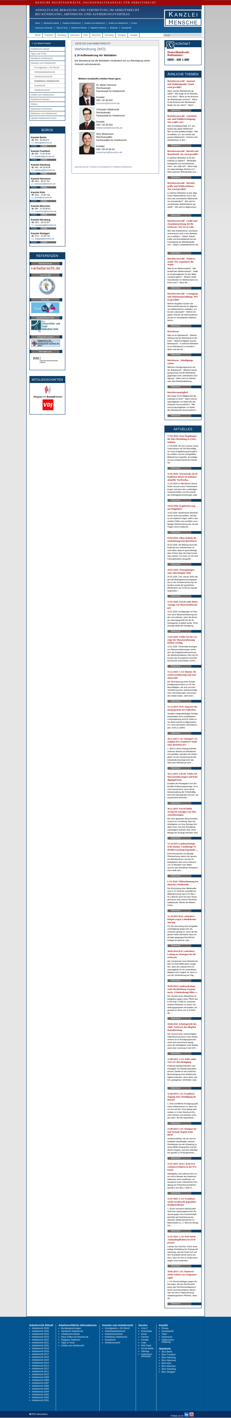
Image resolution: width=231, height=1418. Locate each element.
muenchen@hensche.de (45, 211)
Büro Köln (166, 1363)
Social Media (147, 1348)
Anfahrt (34, 146)
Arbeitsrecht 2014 (40, 1363)
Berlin (38, 35)
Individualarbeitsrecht (44, 72)
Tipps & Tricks (61, 28)
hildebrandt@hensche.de (109, 127)
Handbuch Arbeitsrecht (71, 23)
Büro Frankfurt (169, 1354)
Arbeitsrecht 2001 (40, 1400)
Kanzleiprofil (126, 28)
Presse (134, 23)
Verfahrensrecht (42, 90)
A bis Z (144, 1328)
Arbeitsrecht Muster (79, 28)
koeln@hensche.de (43, 197)
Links (143, 1342)
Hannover (75, 35)
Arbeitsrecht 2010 (40, 1374)
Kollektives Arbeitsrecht (46, 81)
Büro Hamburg (169, 1357)
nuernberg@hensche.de (45, 225)
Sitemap (145, 1351)
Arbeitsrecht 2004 (40, 1391)
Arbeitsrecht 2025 (40, 1331)
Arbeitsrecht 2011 (40, 1371)
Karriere (145, 1337)
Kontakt (145, 1340)
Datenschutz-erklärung (168, 1341)
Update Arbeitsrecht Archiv (43, 118)
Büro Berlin (167, 1351)
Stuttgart (122, 35)
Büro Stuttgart (168, 1372)
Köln (86, 35)
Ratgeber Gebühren (98, 28)
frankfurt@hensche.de (44, 156)
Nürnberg (109, 35)
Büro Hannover (169, 1360)
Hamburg (61, 35)
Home (37, 23)
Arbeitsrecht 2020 (40, 1345)
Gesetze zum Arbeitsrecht (94, 23)
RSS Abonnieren (38, 1414)
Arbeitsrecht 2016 (40, 1357)
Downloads (146, 1331)
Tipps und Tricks (39, 53)
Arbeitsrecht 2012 (40, 1368)
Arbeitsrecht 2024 (40, 1334)
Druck (144, 1334)
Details (44, 146)
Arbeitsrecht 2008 (40, 1380)
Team (164, 1334)
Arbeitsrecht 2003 (40, 1394)
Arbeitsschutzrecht (43, 76)
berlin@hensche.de (43, 143)
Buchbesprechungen (71, 1328)
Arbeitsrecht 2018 (40, 1351)
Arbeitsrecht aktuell (51, 23)
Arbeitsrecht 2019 (40, 1348)
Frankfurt (49, 35)
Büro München (169, 1366)
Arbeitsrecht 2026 (40, 1328)
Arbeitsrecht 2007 (40, 1383)
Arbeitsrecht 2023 (40, 1337)
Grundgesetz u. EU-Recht (46, 67)
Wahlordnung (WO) (90, 49)
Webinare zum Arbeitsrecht (44, 113)
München (96, 35)
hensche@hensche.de (108, 103)
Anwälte (134, 35)
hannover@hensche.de (45, 184)
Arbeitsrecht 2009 (40, 1377)
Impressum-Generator (44, 28)
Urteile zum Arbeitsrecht (118, 23)
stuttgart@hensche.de (44, 239)
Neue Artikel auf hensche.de (74, 1337)
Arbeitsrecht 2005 (40, 1389)
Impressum (167, 1337)
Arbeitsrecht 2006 (40, 1386)
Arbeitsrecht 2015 (40, 1360)
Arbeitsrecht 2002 (40, 1397)
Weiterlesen (176, 110)
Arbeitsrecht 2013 (40, 1365)
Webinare (114, 28)
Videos (34, 104)
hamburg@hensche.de (45, 170)
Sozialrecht (39, 85)
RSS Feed (146, 1345)
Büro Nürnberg (169, 1369)
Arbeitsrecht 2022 (40, 1340)
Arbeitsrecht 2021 (40, 1342)
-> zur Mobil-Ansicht (41, 43)
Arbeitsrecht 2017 (40, 1354)
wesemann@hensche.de (109, 152)
